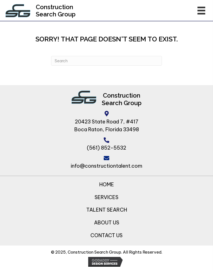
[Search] (106, 61)
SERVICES (106, 197)
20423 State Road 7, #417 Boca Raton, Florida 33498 (106, 125)
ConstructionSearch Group (55, 10)
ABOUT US (106, 222)
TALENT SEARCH (106, 210)
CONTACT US (106, 235)
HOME (106, 184)
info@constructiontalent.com (106, 166)
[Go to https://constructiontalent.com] (18, 10)
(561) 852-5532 (106, 148)
